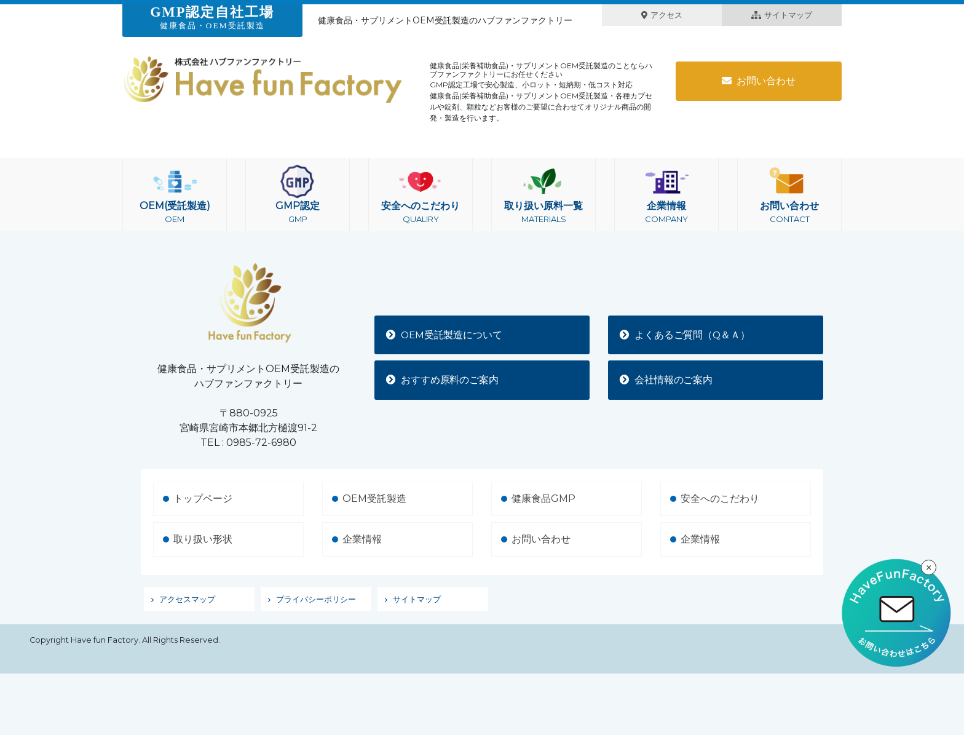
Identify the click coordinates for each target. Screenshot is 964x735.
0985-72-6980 (261, 442)
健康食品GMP (543, 498)
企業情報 (666, 195)
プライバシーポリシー (316, 599)
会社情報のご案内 (667, 380)
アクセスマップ (187, 599)
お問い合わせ (759, 81)
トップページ (202, 498)
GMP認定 (297, 195)
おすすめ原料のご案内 (443, 380)
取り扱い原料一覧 (543, 195)
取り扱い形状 (202, 539)
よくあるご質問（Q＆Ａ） (686, 334)
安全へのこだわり (420, 195)
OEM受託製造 (374, 498)
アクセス (661, 15)
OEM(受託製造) (174, 195)
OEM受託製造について (446, 334)
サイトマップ (781, 15)
